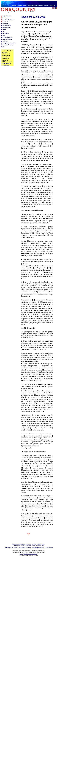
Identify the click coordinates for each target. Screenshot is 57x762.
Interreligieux (17, 545)
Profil (23, 545)
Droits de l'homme (48, 547)
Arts (42, 545)
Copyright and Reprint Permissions (28, 554)
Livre (15, 547)
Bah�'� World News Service (6, 64)
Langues (22, 544)
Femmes (28, 547)
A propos (34, 544)
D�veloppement (9, 547)
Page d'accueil (16, 544)
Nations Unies (41, 544)
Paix (33, 545)
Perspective (29, 545)
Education (38, 545)
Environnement (22, 547)
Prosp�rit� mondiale (37, 547)
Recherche (28, 544)
